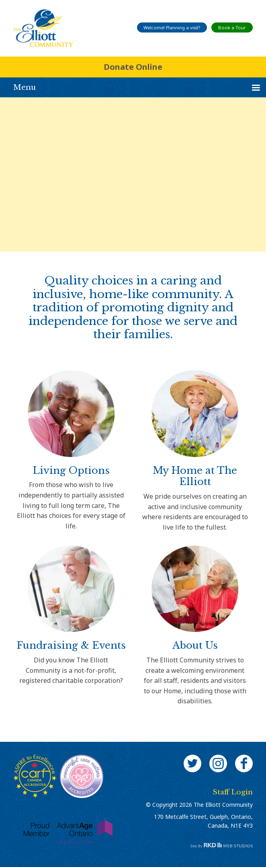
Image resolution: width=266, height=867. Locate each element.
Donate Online (133, 66)
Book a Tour (232, 27)
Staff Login (233, 792)
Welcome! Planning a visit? (171, 27)
